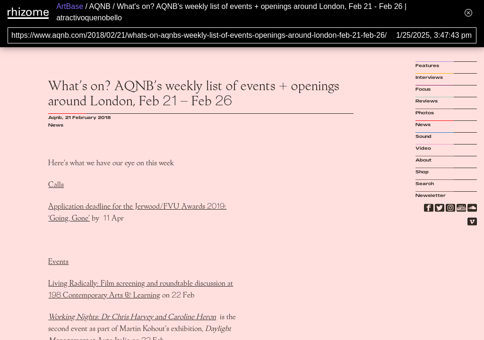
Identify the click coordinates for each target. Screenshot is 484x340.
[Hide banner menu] (468, 12)
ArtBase (69, 6)
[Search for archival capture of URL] (242, 35)
